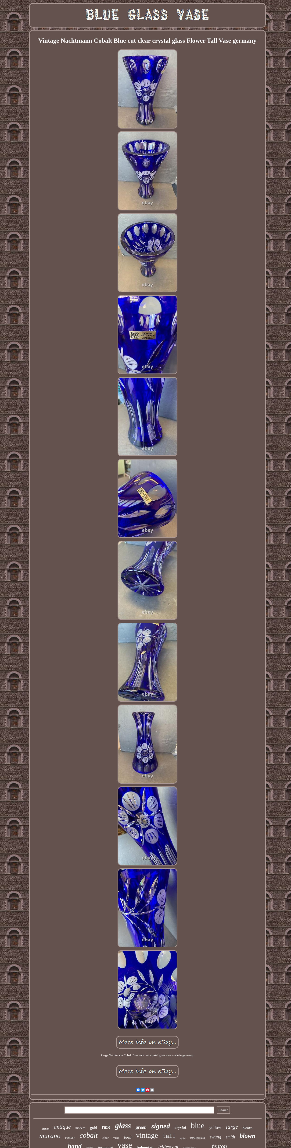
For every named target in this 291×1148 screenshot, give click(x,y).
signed (160, 1126)
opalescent (197, 1137)
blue (198, 1125)
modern (80, 1128)
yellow (215, 1127)
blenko (247, 1128)
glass (123, 1125)
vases (116, 1137)
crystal (180, 1127)
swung (215, 1136)
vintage (147, 1135)
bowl (127, 1137)
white (182, 1138)
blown (247, 1135)
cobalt (88, 1135)
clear (105, 1137)
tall (169, 1137)
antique (62, 1127)
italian (45, 1128)
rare (106, 1127)
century (70, 1137)
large (232, 1127)
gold (93, 1128)
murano (49, 1135)
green (141, 1127)
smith (230, 1137)
